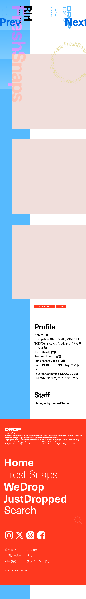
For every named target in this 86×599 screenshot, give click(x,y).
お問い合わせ (13, 555)
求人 (29, 555)
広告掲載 (32, 549)
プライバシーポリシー (41, 561)
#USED (61, 306)
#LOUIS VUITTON (44, 306)
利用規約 (10, 561)
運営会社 (10, 549)
